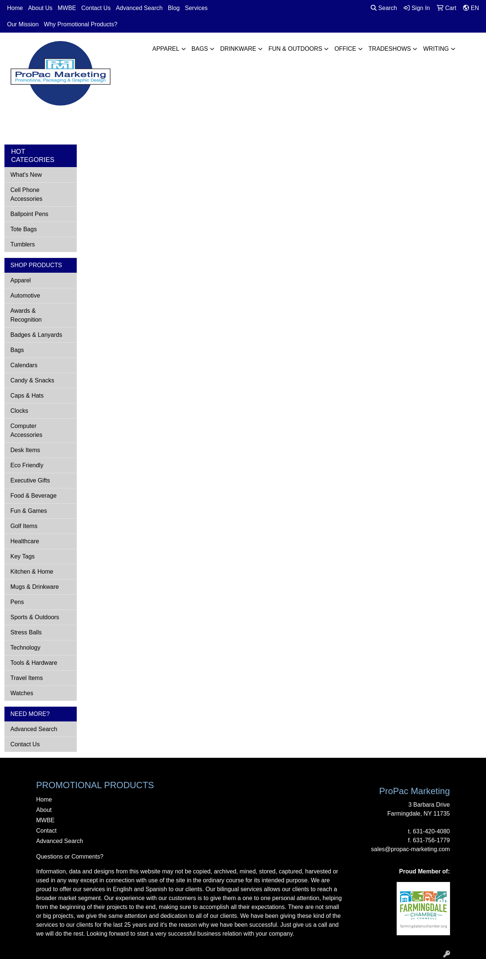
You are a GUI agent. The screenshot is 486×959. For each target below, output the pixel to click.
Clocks (19, 411)
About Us (40, 8)
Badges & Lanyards (36, 335)
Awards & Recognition (26, 315)
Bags (200, 49)
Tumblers (22, 244)
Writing (436, 49)
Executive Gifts (30, 480)
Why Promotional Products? (80, 24)
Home (15, 8)
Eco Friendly (26, 465)
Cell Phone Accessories (26, 194)
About (44, 810)
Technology (25, 647)
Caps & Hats (27, 395)
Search (384, 8)
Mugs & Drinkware (34, 587)
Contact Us (95, 8)
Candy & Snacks (32, 380)
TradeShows (389, 49)
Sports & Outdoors (34, 617)
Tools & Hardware (33, 663)
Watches (21, 693)
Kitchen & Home (31, 571)
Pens (17, 602)
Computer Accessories (26, 430)
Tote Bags (23, 229)
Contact (46, 830)
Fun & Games (28, 511)
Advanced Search (139, 8)
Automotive (25, 295)
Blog (174, 8)
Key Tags (22, 556)
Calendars (23, 365)
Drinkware (238, 49)
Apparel (165, 49)
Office (345, 49)
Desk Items (25, 450)
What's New (26, 175)
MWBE (67, 8)
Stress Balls (26, 632)
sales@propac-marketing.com (410, 849)
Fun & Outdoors (295, 49)
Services (196, 8)
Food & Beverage (33, 495)
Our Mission (23, 24)
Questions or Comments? (69, 856)
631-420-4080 (431, 831)
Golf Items (23, 526)
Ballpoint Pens (29, 214)
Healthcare (24, 541)
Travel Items (26, 678)
